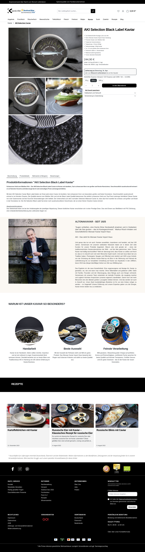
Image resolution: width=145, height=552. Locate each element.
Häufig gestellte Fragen (15, 490)
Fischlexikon (45, 492)
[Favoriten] (118, 11)
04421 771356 (114, 522)
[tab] (12, 176)
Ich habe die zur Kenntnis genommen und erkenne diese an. (123, 501)
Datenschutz (12, 520)
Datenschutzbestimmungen (128, 499)
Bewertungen (54, 176)
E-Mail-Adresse (113, 490)
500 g (101, 80)
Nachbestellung (46, 484)
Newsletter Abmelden (15, 487)
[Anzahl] (92, 85)
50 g (86, 80)
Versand (44, 487)
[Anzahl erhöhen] (99, 85)
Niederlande (78, 523)
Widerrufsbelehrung (14, 528)
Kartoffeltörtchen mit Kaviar (22, 430)
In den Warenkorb (119, 85)
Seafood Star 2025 (47, 490)
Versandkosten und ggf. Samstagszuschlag (93, 546)
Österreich (77, 520)
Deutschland (78, 518)
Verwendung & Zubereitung (94, 96)
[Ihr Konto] (123, 11)
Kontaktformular (124, 532)
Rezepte (44, 498)
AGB (9, 523)
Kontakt (10, 484)
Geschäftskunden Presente (17, 492)
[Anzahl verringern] (86, 85)
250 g (93, 80)
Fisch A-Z (44, 495)
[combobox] (74, 11)
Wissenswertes (46, 500)
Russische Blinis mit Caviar (111, 430)
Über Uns (77, 484)
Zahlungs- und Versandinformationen (20, 526)
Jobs (76, 487)
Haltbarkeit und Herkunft (93, 93)
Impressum (11, 518)
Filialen (76, 490)
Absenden (132, 507)
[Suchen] (93, 11)
